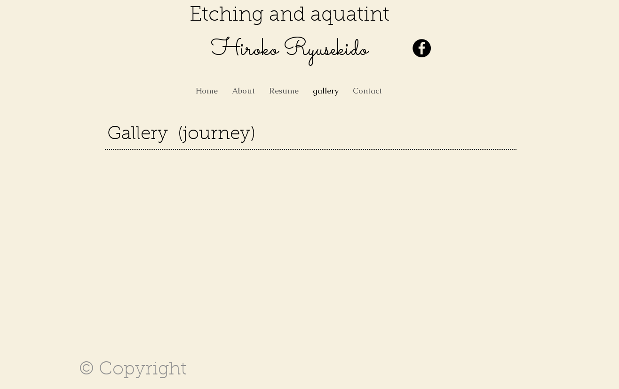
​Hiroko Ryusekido (289, 50)
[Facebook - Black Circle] (422, 48)
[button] (141, 194)
